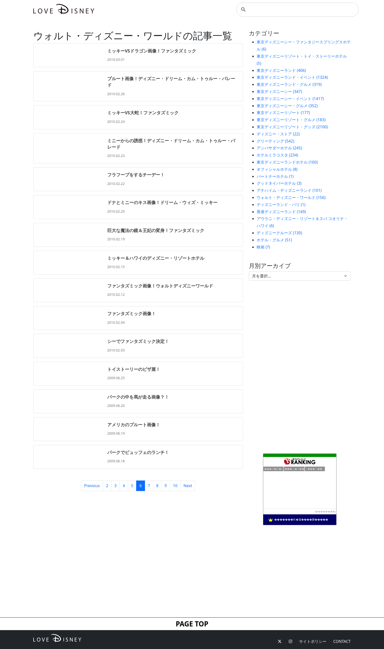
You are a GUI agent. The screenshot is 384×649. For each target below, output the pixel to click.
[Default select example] (300, 276)
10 (175, 485)
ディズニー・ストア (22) (278, 134)
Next (187, 485)
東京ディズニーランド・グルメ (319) (289, 84)
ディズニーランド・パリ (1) (281, 204)
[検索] (296, 10)
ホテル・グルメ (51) (274, 240)
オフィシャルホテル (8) (277, 169)
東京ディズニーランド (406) (281, 70)
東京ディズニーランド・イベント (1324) (292, 77)
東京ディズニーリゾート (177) (283, 112)
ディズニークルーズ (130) (279, 232)
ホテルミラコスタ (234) (277, 155)
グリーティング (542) (275, 141)
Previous (92, 485)
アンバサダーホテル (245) (279, 148)
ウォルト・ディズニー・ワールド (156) (291, 197)
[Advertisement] (300, 571)
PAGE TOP (192, 623)
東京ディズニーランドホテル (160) (287, 162)
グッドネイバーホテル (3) (279, 183)
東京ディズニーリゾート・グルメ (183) (291, 119)
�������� (325, 511)
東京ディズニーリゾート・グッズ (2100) (292, 127)
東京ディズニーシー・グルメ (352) (287, 105)
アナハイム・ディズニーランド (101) (289, 190)
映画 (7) (263, 247)
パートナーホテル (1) (275, 176)
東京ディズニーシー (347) (279, 91)
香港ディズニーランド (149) (281, 211)
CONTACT (342, 641)
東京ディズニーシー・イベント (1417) (290, 98)
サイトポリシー (312, 641)
